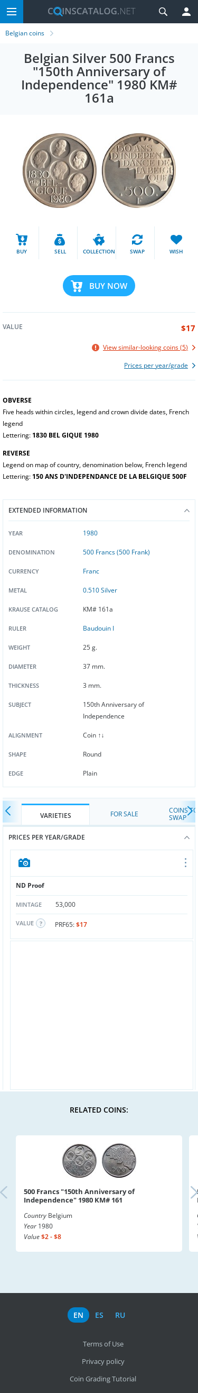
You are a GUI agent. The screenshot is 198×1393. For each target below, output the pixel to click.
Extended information (99, 510)
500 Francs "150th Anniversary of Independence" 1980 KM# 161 (79, 1195)
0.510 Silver (100, 590)
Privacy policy (103, 1361)
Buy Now (108, 285)
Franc (91, 571)
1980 (90, 533)
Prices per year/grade (99, 837)
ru (120, 1315)
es (99, 1315)
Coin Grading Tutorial (103, 1378)
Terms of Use (103, 1344)
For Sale (124, 813)
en (78, 1315)
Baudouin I (98, 628)
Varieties (55, 815)
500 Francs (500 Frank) (116, 552)
